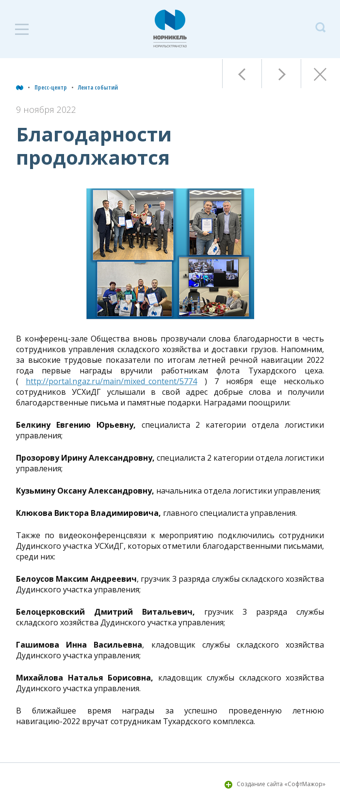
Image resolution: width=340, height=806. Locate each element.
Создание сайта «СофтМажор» (281, 784)
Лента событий (98, 87)
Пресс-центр (50, 87)
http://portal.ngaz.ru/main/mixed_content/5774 (111, 381)
